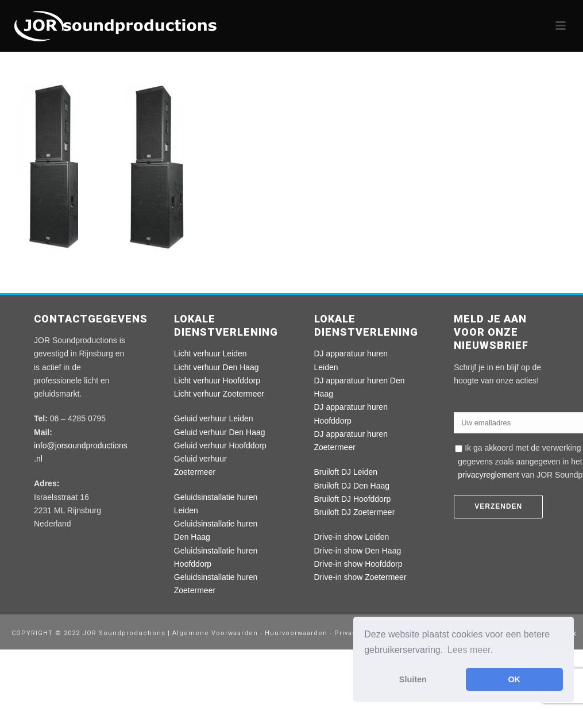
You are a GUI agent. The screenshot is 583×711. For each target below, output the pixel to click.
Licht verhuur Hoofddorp (217, 380)
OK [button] (514, 679)
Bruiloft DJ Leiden (346, 471)
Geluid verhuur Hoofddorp (220, 445)
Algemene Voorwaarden (216, 633)
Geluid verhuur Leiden (213, 418)
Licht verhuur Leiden (210, 353)
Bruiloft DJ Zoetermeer (354, 512)
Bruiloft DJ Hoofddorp (352, 499)
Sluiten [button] (413, 679)
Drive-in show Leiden (351, 536)
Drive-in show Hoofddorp (358, 563)
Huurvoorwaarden (296, 633)
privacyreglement (488, 474)
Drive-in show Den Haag (357, 550)
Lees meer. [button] (470, 650)
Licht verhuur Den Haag (216, 367)
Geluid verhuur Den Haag (219, 432)
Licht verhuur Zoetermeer (219, 393)
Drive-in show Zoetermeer (360, 577)
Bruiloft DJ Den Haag (352, 485)
